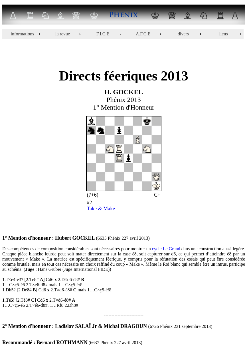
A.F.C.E (143, 33)
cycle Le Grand (166, 248)
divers (183, 33)
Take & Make (101, 208)
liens (223, 33)
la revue (62, 33)
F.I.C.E (102, 33)
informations (22, 33)
